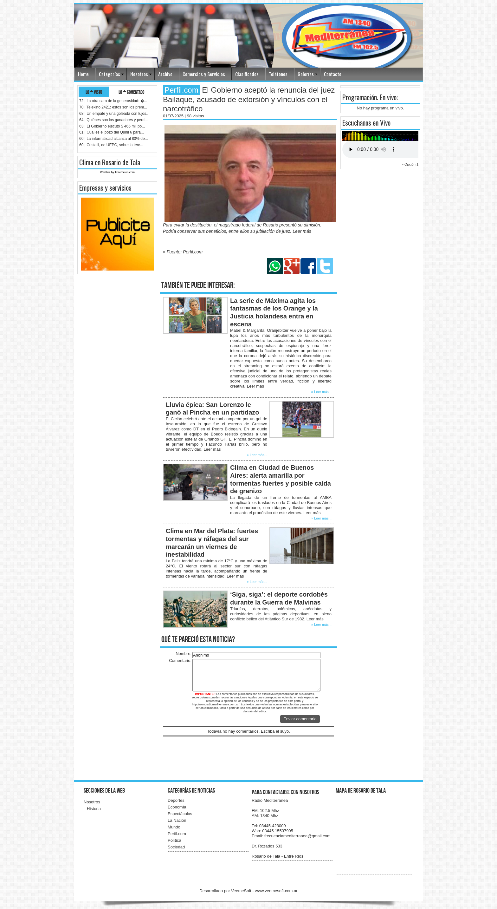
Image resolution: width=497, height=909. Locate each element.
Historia (94, 808)
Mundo (174, 827)
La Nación (177, 820)
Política (174, 840)
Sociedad (176, 847)
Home (83, 74)
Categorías (109, 74)
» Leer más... (321, 392)
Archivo (165, 74)
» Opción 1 (410, 164)
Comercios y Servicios (204, 74)
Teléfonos (278, 74)
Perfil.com (177, 833)
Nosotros (139, 74)
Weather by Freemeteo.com (117, 172)
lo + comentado (131, 92)
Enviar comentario (300, 718)
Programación (359, 97)
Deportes (176, 800)
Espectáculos (180, 813)
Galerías (306, 74)
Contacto (332, 74)
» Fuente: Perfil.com (183, 251)
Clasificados (247, 74)
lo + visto (94, 92)
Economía (177, 807)
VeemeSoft (241, 890)
